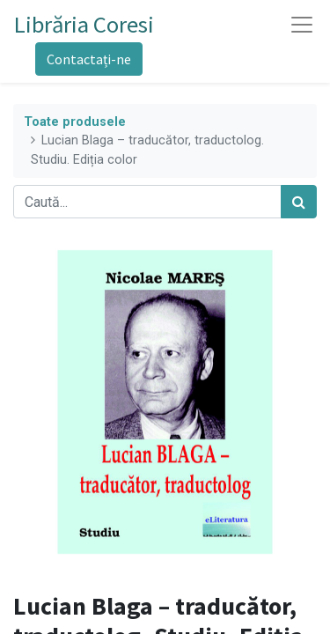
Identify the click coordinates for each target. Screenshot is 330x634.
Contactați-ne (89, 59)
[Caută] (299, 201)
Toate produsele (75, 121)
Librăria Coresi (84, 24)
